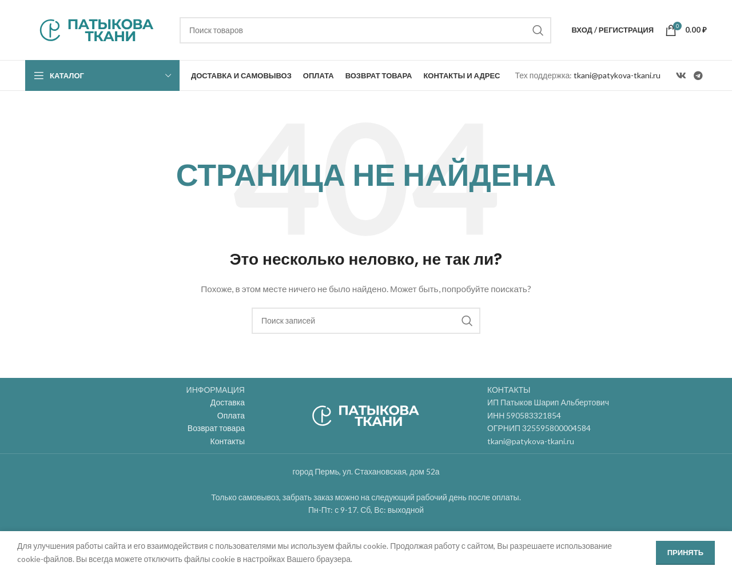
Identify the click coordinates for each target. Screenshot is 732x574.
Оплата (231, 415)
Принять (685, 552)
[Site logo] (96, 29)
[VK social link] (681, 75)
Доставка (227, 402)
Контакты (227, 441)
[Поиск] (365, 30)
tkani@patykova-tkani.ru (617, 75)
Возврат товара (216, 428)
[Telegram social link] (698, 75)
